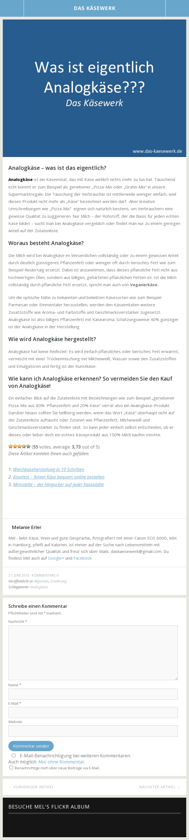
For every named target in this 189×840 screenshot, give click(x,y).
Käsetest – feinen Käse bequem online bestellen (58, 477)
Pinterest (57, 505)
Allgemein (41, 581)
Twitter (29, 505)
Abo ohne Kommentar (61, 762)
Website (15, 721)
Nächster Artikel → (160, 786)
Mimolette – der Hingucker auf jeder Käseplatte (58, 484)
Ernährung (58, 581)
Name (14, 684)
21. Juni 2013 (18, 575)
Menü (12, 8)
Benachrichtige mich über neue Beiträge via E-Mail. (57, 767)
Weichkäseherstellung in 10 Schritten (48, 469)
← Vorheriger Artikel (31, 786)
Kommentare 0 (45, 575)
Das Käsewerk (95, 8)
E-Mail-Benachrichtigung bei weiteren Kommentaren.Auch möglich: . (69, 759)
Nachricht (17, 621)
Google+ (43, 505)
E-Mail (14, 703)
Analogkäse (39, 586)
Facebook (14, 505)
